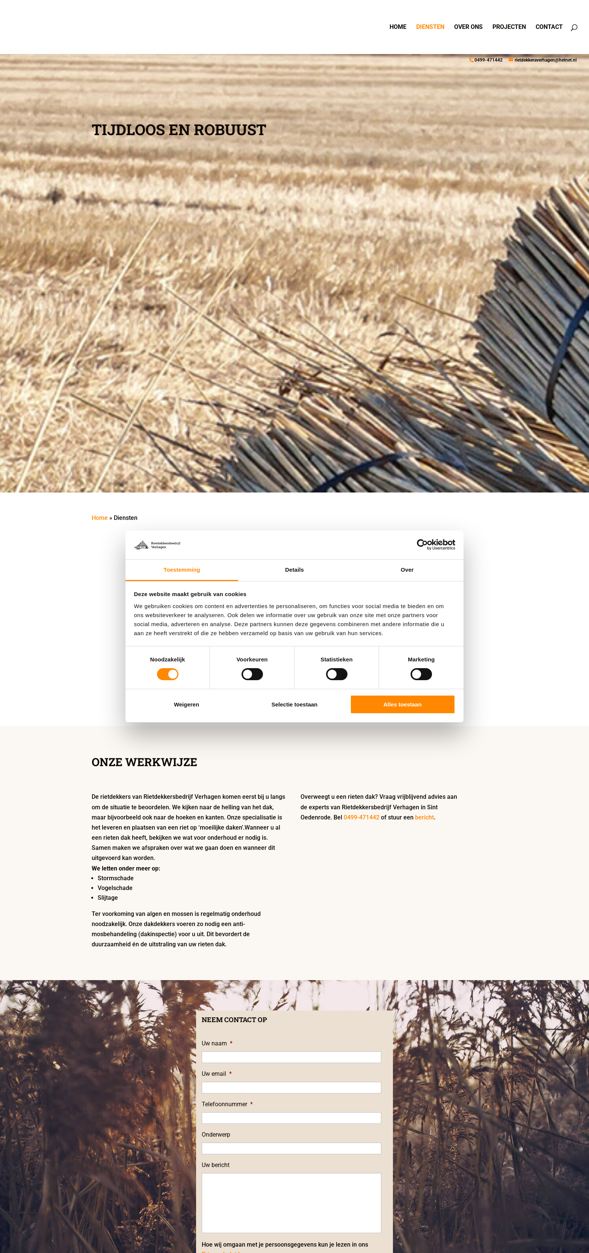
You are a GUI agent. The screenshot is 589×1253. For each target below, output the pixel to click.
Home (398, 27)
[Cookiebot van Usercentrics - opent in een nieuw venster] (422, 544)
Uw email (217, 1073)
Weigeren (186, 704)
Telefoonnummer (227, 1104)
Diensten (430, 27)
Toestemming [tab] (181, 569)
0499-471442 (488, 60)
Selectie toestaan (295, 704)
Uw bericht (216, 1165)
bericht (424, 817)
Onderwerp (216, 1134)
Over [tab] (407, 569)
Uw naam (217, 1043)
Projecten (509, 27)
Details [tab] (294, 569)
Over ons (468, 27)
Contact (549, 27)
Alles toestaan (403, 704)
